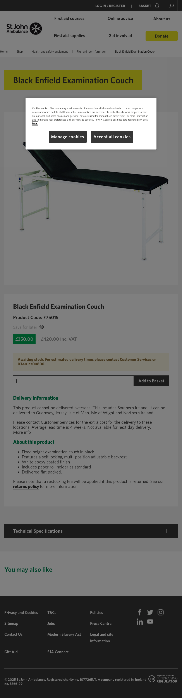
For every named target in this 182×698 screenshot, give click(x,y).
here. (35, 123)
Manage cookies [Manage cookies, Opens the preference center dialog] (67, 136)
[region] (91, 123)
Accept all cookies (112, 136)
